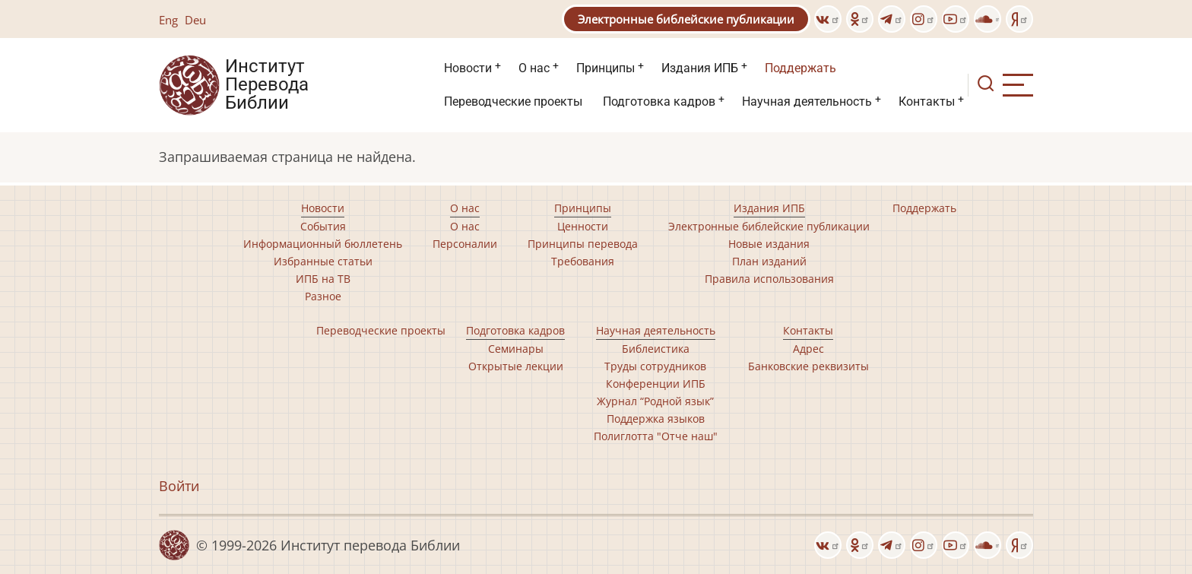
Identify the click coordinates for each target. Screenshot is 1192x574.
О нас (534, 68)
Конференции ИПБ (655, 383)
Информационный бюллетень (322, 243)
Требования (582, 261)
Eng (168, 19)
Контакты (927, 101)
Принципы (605, 68)
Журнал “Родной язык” (655, 401)
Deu (195, 19)
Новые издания (769, 243)
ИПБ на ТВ (323, 278)
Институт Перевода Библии (267, 85)
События (323, 226)
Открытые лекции (515, 366)
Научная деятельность (807, 101)
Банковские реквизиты (808, 366)
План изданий (769, 261)
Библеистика (656, 348)
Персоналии (465, 243)
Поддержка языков (656, 418)
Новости (468, 68)
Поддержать (800, 68)
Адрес (808, 348)
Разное (323, 296)
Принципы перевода (583, 243)
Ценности (582, 226)
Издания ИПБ (699, 68)
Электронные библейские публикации (686, 19)
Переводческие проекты (513, 101)
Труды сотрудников (655, 366)
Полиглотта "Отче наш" (656, 436)
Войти (179, 486)
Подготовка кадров (659, 101)
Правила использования (769, 278)
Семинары (516, 348)
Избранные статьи (323, 261)
